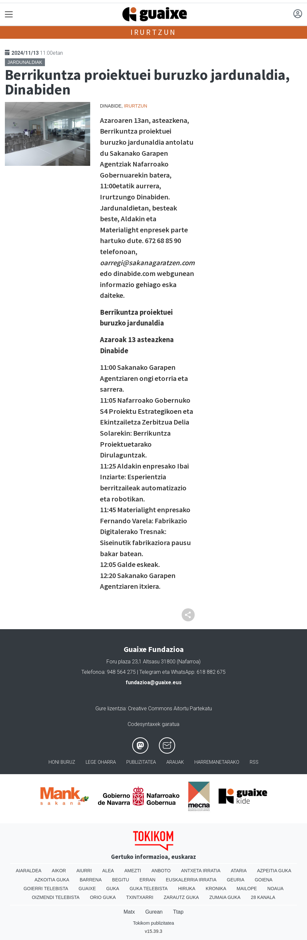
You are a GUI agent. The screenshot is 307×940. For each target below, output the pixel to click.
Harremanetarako (216, 762)
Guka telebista (149, 888)
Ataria (239, 870)
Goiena (263, 879)
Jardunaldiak (24, 62)
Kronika (216, 888)
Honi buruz (62, 762)
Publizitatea (141, 762)
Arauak (175, 762)
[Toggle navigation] (9, 14)
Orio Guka (103, 897)
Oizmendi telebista (56, 897)
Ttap (178, 912)
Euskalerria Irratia (191, 879)
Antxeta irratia (200, 870)
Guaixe (87, 888)
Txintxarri (139, 897)
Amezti (132, 870)
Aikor (59, 870)
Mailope (247, 888)
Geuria (235, 879)
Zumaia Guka (225, 897)
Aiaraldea (28, 870)
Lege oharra (101, 762)
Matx (129, 912)
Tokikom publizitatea (153, 923)
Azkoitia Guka (52, 879)
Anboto (161, 870)
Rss (254, 762)
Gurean (153, 912)
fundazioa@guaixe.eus (154, 682)
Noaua (275, 888)
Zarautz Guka (181, 897)
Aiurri (84, 870)
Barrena (91, 879)
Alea (108, 870)
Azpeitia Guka (274, 870)
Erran (147, 879)
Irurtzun (153, 32)
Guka (112, 888)
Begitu (120, 879)
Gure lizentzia (110, 708)
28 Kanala (263, 897)
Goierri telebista (45, 888)
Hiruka (186, 888)
